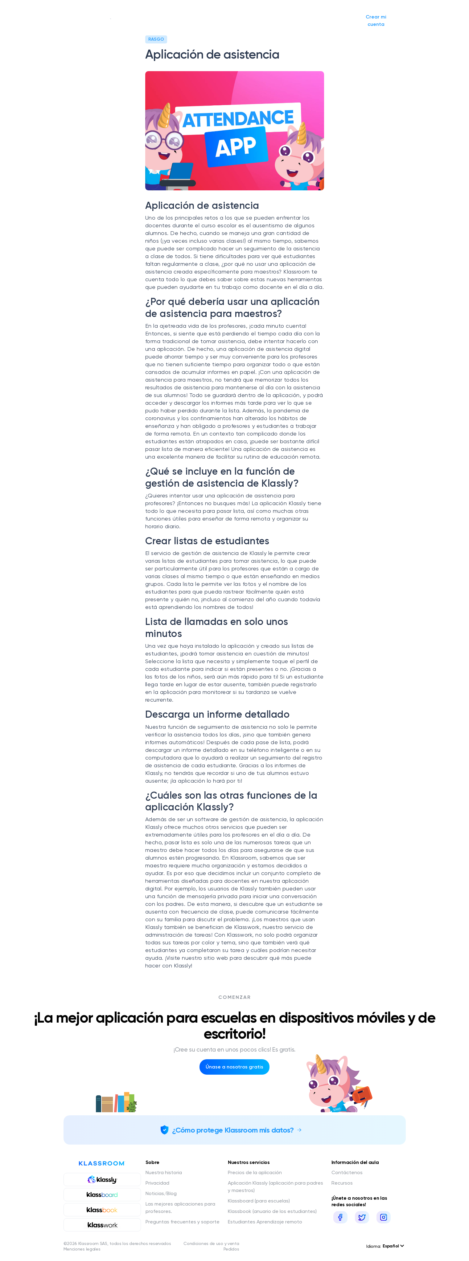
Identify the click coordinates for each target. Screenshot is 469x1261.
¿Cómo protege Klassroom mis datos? (233, 1129)
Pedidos (231, 1249)
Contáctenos (347, 1172)
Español (393, 1246)
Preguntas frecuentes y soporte (183, 1222)
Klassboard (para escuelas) (259, 1201)
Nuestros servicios (188, 20)
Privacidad (157, 1183)
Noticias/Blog (239, 20)
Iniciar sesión (322, 20)
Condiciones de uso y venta (211, 1243)
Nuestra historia (130, 20)
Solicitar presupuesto (277, 20)
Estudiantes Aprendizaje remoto (265, 1222)
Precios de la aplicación (255, 1172)
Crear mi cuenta (376, 20)
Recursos (342, 1183)
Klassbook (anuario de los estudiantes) (272, 1211)
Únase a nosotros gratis (234, 1067)
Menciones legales (82, 1249)
